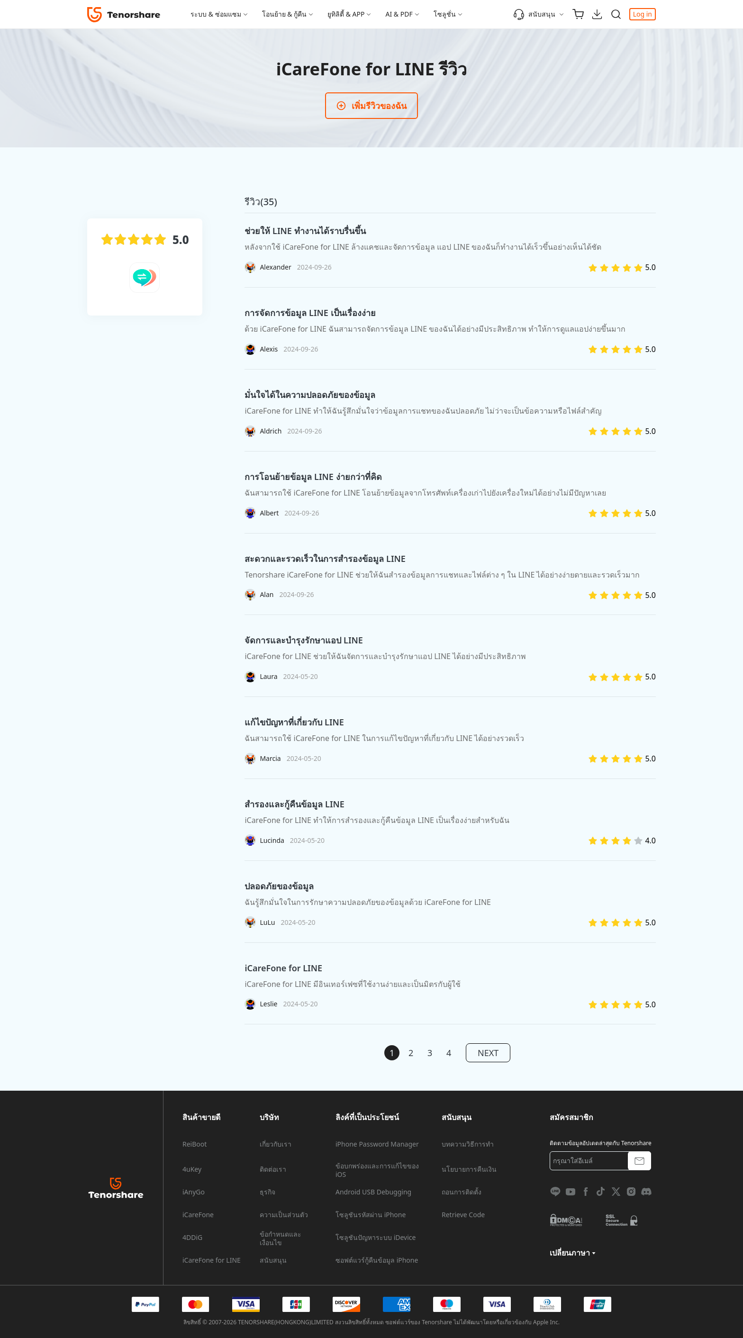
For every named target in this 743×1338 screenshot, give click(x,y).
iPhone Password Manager (377, 1144)
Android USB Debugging (373, 1192)
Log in (642, 13)
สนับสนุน (534, 14)
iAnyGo (193, 1192)
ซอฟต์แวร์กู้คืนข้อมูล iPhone (376, 1260)
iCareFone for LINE (211, 1260)
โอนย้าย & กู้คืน (284, 13)
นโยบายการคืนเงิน (469, 1169)
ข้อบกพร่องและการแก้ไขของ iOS (377, 1170)
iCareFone (198, 1215)
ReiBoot (194, 1144)
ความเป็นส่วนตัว (284, 1215)
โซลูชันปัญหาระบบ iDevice (375, 1237)
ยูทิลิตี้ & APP (345, 13)
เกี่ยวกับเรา (275, 1144)
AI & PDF (398, 13)
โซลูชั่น (445, 13)
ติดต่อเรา (273, 1169)
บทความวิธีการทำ (468, 1144)
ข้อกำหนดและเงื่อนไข (280, 1238)
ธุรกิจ (267, 1192)
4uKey (191, 1169)
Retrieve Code (463, 1215)
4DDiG (192, 1237)
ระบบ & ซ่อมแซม (215, 13)
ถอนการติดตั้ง (461, 1192)
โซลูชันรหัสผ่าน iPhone (370, 1215)
